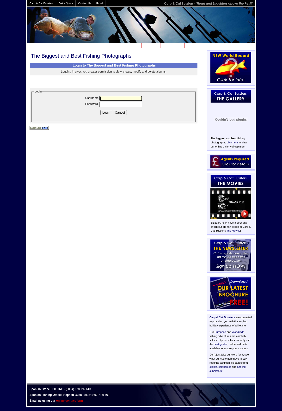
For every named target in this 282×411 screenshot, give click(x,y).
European (220, 332)
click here (232, 142)
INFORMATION (172, 45)
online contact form (69, 400)
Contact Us (84, 3)
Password (91, 104)
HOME (34, 45)
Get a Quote (66, 3)
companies (224, 366)
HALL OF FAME (197, 45)
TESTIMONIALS (39, 50)
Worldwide (238, 332)
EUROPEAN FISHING (90, 45)
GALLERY (150, 45)
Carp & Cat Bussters (222, 317)
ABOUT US (50, 45)
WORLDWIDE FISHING (124, 45)
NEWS (67, 45)
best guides (220, 344)
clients (213, 366)
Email (99, 3)
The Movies (233, 230)
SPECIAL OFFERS (224, 45)
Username (91, 98)
